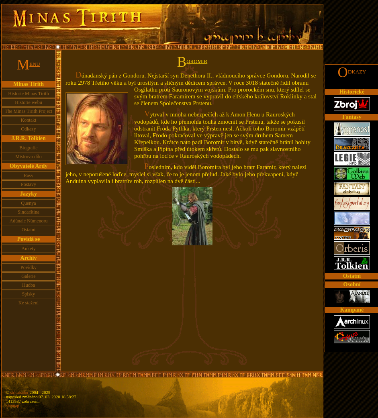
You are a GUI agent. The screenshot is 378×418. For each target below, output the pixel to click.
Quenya (28, 203)
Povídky (28, 267)
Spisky (28, 294)
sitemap (12, 406)
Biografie (28, 148)
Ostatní (29, 229)
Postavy (28, 184)
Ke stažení (28, 303)
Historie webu (28, 102)
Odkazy (28, 129)
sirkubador (19, 392)
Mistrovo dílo (28, 156)
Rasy (28, 175)
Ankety (28, 248)
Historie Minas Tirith (28, 93)
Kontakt (29, 120)
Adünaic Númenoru (29, 221)
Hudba (28, 285)
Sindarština (28, 212)
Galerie (28, 276)
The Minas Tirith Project (28, 111)
